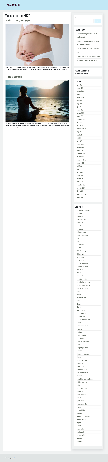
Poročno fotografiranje (83, 360)
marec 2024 (80, 144)
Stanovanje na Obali (82, 404)
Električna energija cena (83, 251)
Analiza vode (80, 223)
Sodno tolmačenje (81, 394)
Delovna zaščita (81, 244)
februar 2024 (80, 147)
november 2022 (81, 188)
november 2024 (81, 122)
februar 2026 (80, 91)
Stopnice (79, 407)
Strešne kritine (81, 410)
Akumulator (80, 216)
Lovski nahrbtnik (81, 298)
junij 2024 (79, 135)
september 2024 (81, 129)
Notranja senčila (81, 335)
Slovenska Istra (81, 391)
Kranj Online (13, 4)
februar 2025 (80, 113)
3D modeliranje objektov (83, 210)
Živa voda (79, 438)
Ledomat (79, 294)
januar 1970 (80, 197)
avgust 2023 (80, 163)
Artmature (80, 226)
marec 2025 (80, 110)
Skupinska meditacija (14, 76)
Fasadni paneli (80, 257)
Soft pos (79, 398)
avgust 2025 (80, 97)
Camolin (13, 458)
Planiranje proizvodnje (83, 354)
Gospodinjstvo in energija (84, 266)
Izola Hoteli (80, 273)
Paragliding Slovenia (82, 348)
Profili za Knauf (81, 366)
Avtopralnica (80, 229)
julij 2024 (79, 132)
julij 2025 (79, 100)
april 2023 (80, 172)
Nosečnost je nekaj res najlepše (18, 20)
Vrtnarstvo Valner (81, 435)
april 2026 (80, 85)
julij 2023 (79, 166)
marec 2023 (80, 175)
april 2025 (80, 107)
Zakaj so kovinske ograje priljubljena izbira (88, 56)
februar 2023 (80, 179)
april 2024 (80, 141)
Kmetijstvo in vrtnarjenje (83, 285)
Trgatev (79, 423)
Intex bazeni (80, 269)
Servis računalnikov (82, 388)
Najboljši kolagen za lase (83, 319)
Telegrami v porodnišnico (83, 416)
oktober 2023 (80, 157)
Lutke (78, 301)
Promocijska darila (82, 369)
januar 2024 (80, 150)
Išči (76, 17)
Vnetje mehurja (81, 429)
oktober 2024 (80, 125)
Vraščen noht (80, 432)
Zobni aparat (80, 441)
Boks (78, 238)
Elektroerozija (80, 254)
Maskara (79, 304)
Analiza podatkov (81, 220)
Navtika (79, 323)
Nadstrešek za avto (82, 313)
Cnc (78, 241)
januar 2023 (80, 182)
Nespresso (79, 329)
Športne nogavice (81, 401)
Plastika (79, 357)
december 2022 (81, 185)
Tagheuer (79, 413)
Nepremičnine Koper (82, 326)
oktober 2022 (80, 191)
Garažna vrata (80, 260)
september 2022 (81, 194)
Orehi (78, 344)
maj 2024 (79, 138)
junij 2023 (79, 169)
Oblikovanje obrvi (81, 338)
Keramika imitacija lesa (83, 282)
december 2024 (81, 119)
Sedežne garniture (82, 382)
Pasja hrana (80, 351)
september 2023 (81, 160)
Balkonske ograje (81, 232)
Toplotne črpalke (81, 419)
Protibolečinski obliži (82, 373)
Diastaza (79, 248)
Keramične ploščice (82, 279)
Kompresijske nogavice (83, 288)
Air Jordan (79, 213)
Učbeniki (79, 426)
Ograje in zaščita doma (83, 341)
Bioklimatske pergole (82, 235)
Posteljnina (80, 363)
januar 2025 (80, 116)
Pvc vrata (79, 376)
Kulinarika (79, 291)
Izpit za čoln (80, 276)
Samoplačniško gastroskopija (85, 379)
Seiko (78, 385)
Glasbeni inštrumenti (82, 263)
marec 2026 (80, 88)
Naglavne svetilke (81, 316)
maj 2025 (79, 104)
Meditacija (80, 307)
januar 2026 (80, 94)
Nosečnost (79, 332)
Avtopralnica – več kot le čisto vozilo (87, 61)
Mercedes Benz (81, 310)
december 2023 (81, 154)
